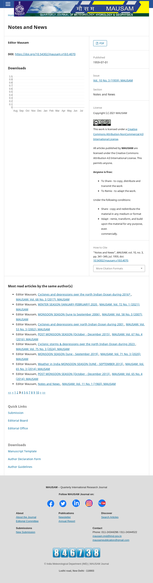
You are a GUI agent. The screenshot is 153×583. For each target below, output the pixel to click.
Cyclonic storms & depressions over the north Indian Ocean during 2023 (86, 344)
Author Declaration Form (24, 459)
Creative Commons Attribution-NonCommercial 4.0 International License (118, 134)
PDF (101, 43)
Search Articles (110, 517)
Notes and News (49, 384)
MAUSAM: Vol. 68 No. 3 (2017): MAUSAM (43, 299)
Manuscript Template (22, 451)
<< (9, 392)
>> (43, 392)
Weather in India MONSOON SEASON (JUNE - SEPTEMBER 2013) (81, 364)
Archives (25, 15)
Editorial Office (18, 428)
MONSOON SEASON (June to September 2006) (69, 314)
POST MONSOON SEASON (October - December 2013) (74, 374)
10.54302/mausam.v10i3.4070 (110, 260)
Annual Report (67, 521)
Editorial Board (18, 420)
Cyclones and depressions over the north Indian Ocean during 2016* (84, 294)
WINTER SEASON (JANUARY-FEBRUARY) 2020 (68, 304)
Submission (16, 413)
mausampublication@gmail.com (111, 540)
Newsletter (65, 517)
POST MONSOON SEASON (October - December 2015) (74, 334)
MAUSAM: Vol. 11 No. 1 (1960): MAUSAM (89, 384)
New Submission (25, 532)
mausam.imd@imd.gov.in (107, 536)
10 (37, 392)
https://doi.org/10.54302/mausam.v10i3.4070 (45, 54)
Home (11, 15)
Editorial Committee (27, 521)
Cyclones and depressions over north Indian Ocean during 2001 (81, 324)
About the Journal (26, 517)
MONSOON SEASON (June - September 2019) (68, 354)
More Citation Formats (109, 268)
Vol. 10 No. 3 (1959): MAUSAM (53, 15)
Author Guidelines (20, 467)
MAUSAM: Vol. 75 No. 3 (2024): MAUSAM (43, 349)
